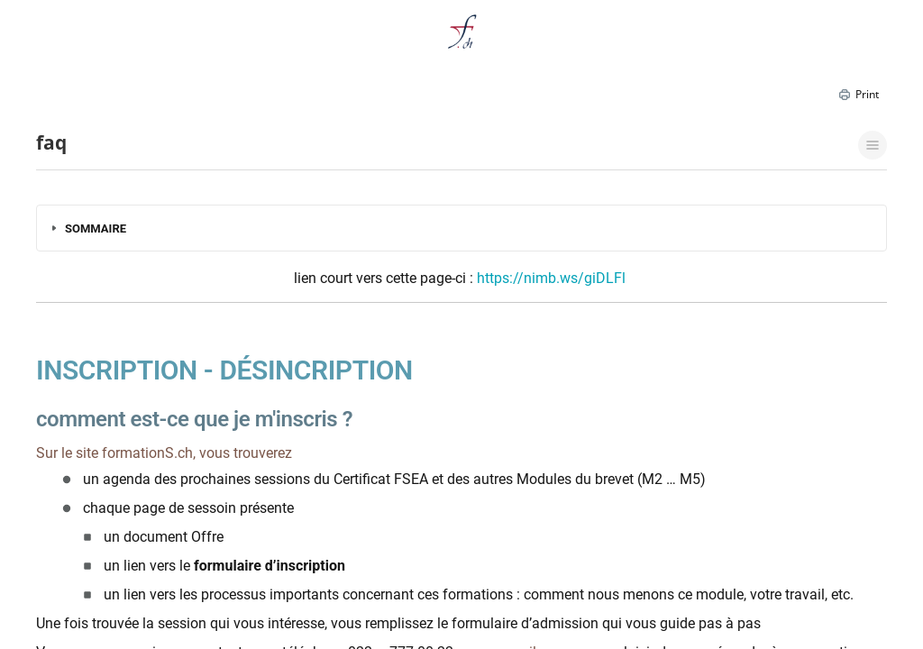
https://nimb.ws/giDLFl (551, 278)
